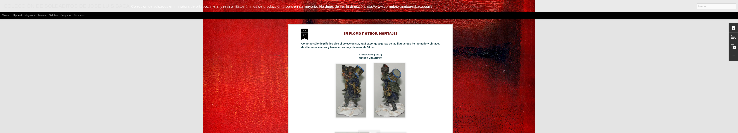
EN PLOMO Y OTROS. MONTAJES (371, 34)
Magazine (30, 15)
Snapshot (66, 15)
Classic (6, 15)
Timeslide (79, 15)
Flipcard (17, 15)
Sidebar (53, 15)
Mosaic (42, 15)
